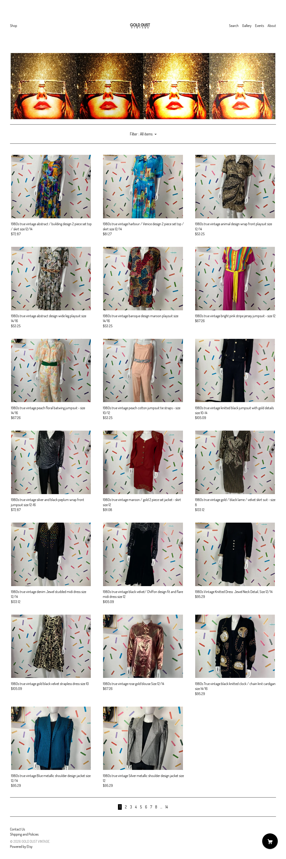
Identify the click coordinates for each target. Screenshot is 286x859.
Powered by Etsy (21, 846)
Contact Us (17, 829)
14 (166, 806)
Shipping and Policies (24, 834)
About (272, 25)
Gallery (247, 25)
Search (234, 25)
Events (259, 25)
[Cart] (270, 841)
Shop (13, 25)
